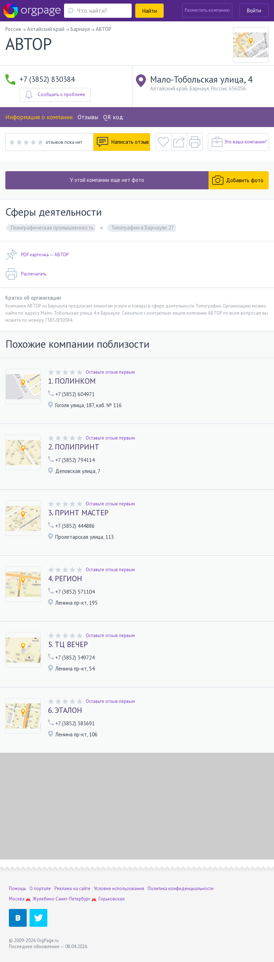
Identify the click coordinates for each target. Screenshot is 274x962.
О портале (40, 888)
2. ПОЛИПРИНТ (73, 447)
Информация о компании (39, 117)
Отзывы (88, 117)
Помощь (17, 888)
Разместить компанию (207, 10)
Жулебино (43, 899)
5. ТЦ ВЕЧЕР (68, 644)
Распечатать (25, 274)
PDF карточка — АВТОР (37, 255)
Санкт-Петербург (73, 899)
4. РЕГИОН (65, 579)
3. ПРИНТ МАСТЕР (78, 513)
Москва (17, 899)
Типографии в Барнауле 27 (142, 227)
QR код (113, 117)
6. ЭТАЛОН (65, 710)
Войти (254, 10)
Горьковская (112, 899)
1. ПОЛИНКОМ (72, 381)
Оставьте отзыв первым (110, 372)
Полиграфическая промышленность (52, 227)
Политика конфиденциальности (181, 888)
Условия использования (119, 888)
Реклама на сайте (72, 888)
